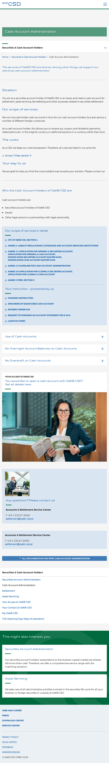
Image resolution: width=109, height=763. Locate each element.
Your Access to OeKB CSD (19, 376)
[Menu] (105, 4)
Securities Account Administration (21, 579)
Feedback (7, 747)
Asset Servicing (10, 596)
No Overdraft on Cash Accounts (54, 360)
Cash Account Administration (18, 585)
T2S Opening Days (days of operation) (23, 618)
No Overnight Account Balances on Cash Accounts (54, 348)
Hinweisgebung (11, 752)
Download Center (13, 720)
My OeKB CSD (10, 613)
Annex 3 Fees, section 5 (18, 155)
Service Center (11, 725)
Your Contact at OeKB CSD (17, 607)
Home (5, 57)
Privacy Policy (10, 737)
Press (5, 715)
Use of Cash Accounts (54, 336)
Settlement (8, 591)
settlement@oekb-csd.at (19, 518)
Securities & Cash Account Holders (29, 57)
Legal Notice (9, 742)
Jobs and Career (12, 710)
